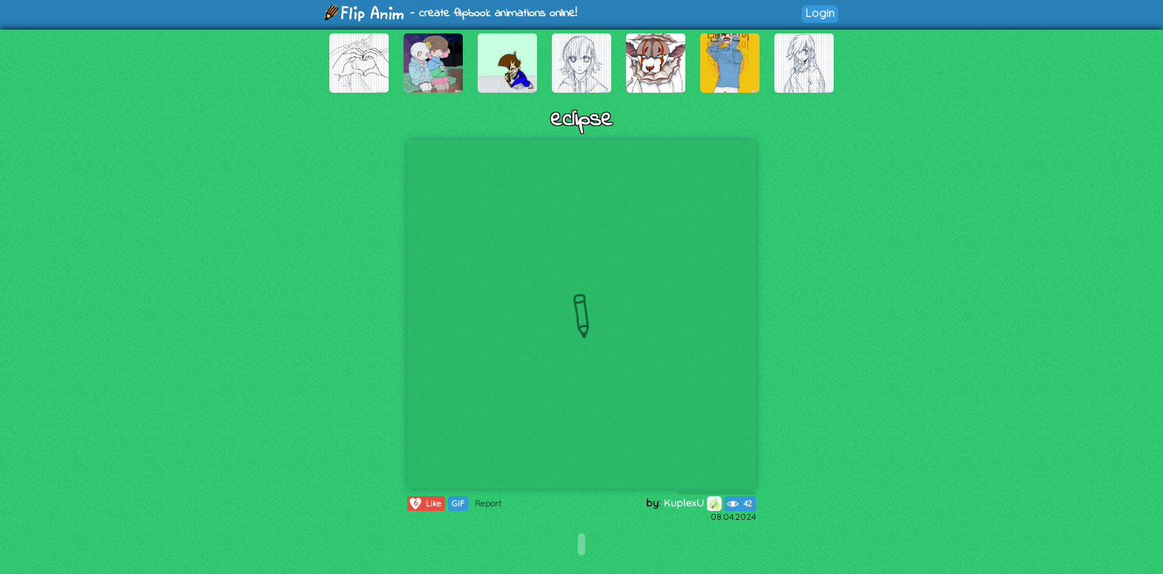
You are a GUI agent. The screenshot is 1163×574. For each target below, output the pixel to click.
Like (424, 503)
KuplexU (693, 502)
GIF (458, 503)
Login (819, 13)
